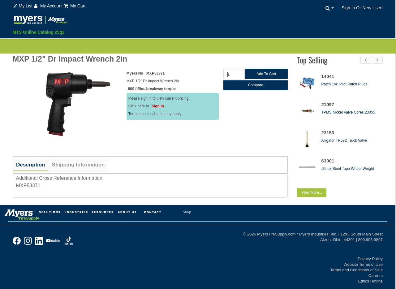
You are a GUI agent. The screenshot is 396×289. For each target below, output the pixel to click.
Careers (375, 272)
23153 (327, 132)
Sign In (158, 106)
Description (30, 165)
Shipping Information (78, 165)
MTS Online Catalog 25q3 (39, 32)
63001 (327, 160)
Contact (152, 208)
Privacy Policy (370, 255)
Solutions (50, 208)
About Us (127, 208)
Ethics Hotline (370, 277)
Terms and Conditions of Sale (356, 266)
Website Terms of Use (363, 261)
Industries (76, 208)
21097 (327, 104)
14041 (327, 76)
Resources (103, 208)
